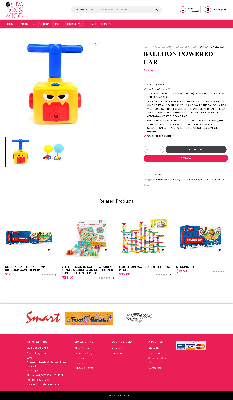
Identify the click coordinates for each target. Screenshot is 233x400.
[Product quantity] (154, 149)
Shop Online (52, 24)
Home (11, 24)
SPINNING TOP (186, 267)
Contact (107, 24)
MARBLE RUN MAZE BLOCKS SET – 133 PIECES (144, 268)
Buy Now (186, 158)
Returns (79, 363)
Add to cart (196, 149)
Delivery (79, 358)
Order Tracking (83, 353)
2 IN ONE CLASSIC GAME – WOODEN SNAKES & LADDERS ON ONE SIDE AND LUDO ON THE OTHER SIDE (87, 270)
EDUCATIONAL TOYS (186, 46)
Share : (147, 185)
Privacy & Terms (84, 368)
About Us (28, 24)
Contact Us (154, 368)
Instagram (116, 348)
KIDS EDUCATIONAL (162, 46)
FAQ (151, 363)
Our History (155, 353)
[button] (216, 9)
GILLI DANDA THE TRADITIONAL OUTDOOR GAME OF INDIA (26, 268)
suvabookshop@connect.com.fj (44, 384)
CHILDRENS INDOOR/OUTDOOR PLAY (177, 179)
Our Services (76, 24)
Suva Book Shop (157, 358)
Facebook (117, 353)
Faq (93, 24)
